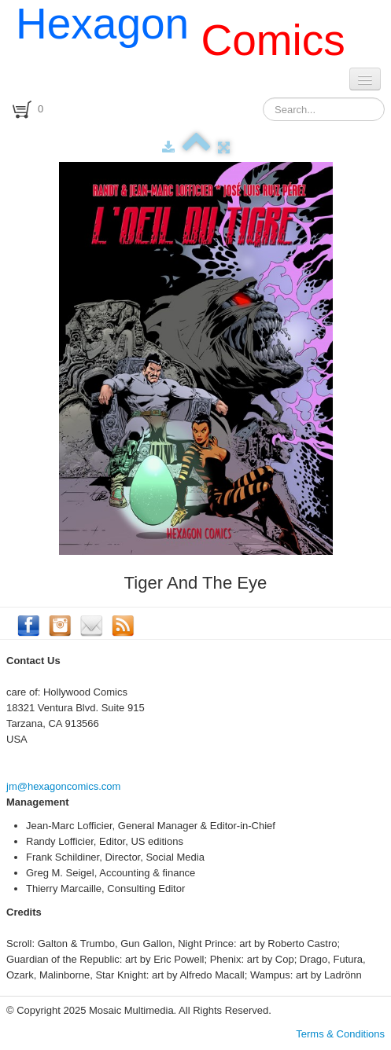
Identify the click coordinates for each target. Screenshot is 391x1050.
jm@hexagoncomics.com (63, 786)
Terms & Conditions (340, 1034)
